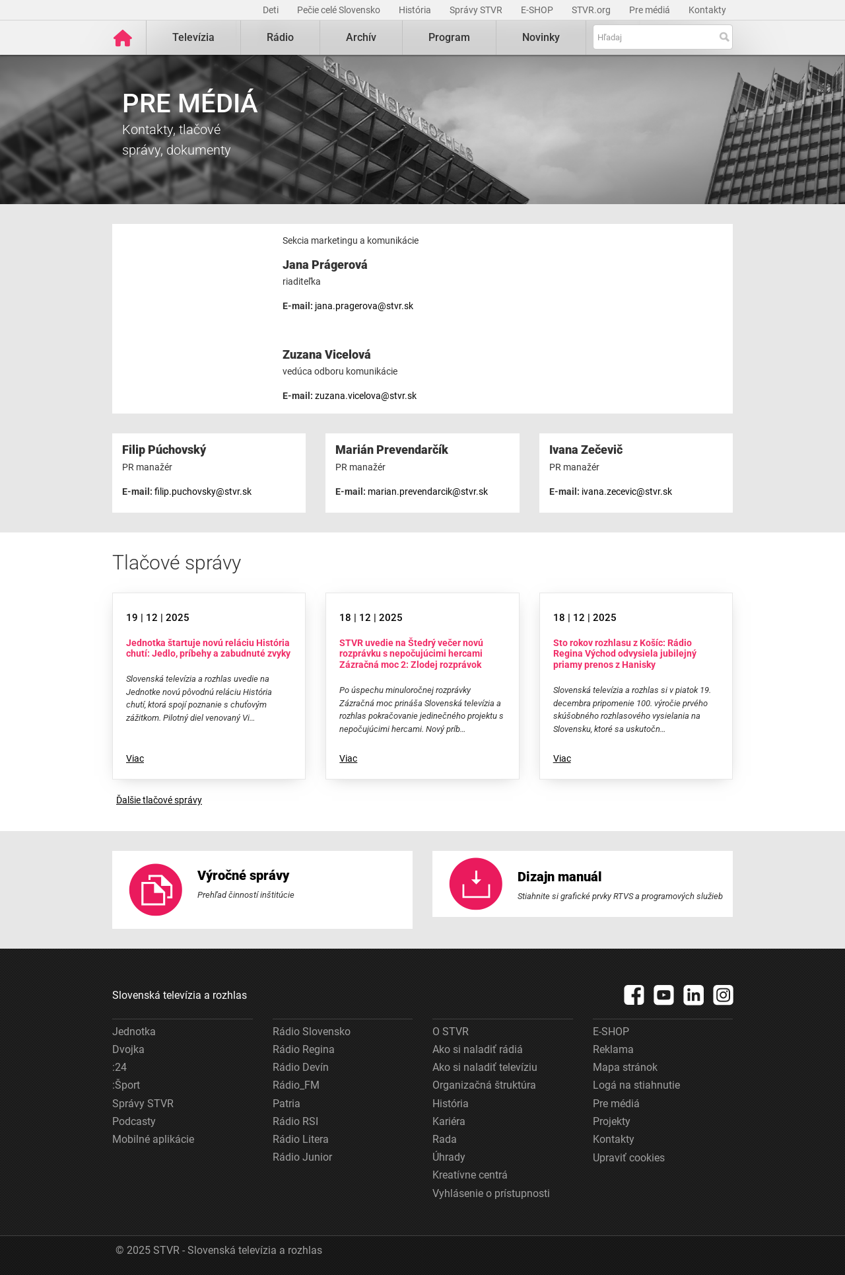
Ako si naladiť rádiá (477, 1048)
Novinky (541, 37)
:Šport (126, 1085)
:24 (119, 1067)
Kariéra (448, 1120)
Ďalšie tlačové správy (159, 800)
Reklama (613, 1048)
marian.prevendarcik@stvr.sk (428, 491)
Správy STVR (477, 10)
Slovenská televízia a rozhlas (179, 994)
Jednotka (134, 1031)
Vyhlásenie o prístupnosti (491, 1192)
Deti (272, 10)
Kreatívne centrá (470, 1175)
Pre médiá (650, 10)
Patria (286, 1103)
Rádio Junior (302, 1157)
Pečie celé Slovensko (339, 10)
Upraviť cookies (629, 1157)
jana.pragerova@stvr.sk (364, 306)
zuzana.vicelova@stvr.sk (366, 395)
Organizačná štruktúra (484, 1085)
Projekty (611, 1120)
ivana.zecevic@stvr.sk (627, 491)
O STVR (450, 1031)
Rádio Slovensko (312, 1031)
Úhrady (448, 1157)
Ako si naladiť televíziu (484, 1067)
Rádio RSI (295, 1120)
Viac (135, 758)
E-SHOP (538, 10)
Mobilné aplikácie (153, 1138)
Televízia (193, 37)
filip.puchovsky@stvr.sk (203, 491)
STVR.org (592, 10)
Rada (444, 1138)
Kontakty (707, 10)
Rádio (280, 37)
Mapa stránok (625, 1067)
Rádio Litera (301, 1138)
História (416, 10)
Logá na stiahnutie (636, 1085)
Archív (361, 37)
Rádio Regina (304, 1048)
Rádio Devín (301, 1067)
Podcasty (134, 1120)
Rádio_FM (296, 1085)
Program (449, 37)
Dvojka (128, 1048)
